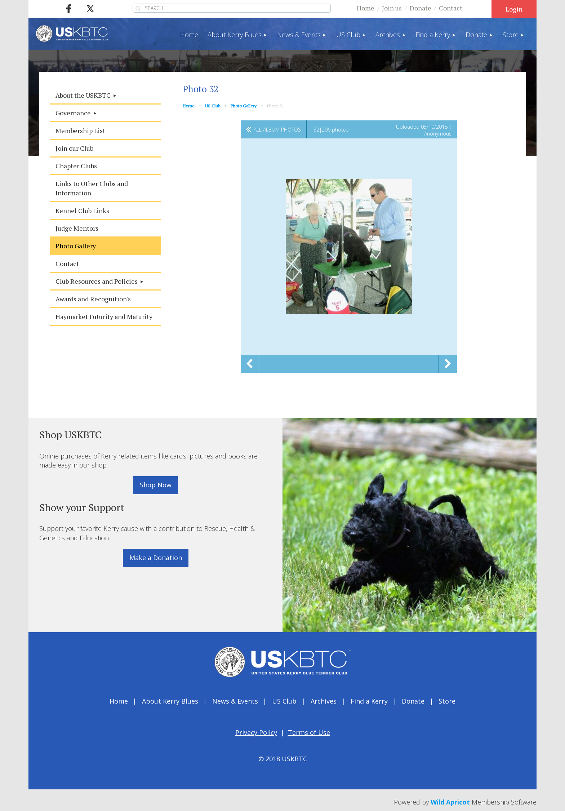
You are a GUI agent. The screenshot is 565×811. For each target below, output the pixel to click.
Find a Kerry (369, 701)
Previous (250, 364)
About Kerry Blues (170, 701)
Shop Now (156, 484)
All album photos (277, 129)
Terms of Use (309, 732)
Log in (514, 9)
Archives (324, 701)
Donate (420, 8)
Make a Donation (155, 557)
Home (365, 8)
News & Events (235, 701)
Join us (392, 8)
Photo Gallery (244, 105)
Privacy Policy (256, 732)
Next (448, 364)
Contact (450, 8)
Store (447, 701)
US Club (212, 105)
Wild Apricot (450, 802)
